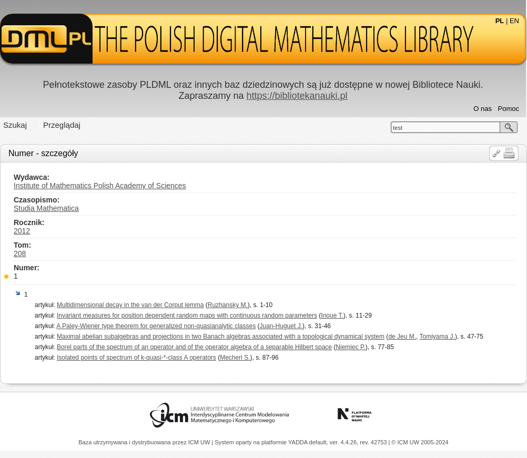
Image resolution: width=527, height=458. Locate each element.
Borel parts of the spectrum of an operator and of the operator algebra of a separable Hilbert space (194, 347)
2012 (22, 231)
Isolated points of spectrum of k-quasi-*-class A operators (136, 357)
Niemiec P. (350, 347)
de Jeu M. (402, 336)
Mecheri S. (235, 357)
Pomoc (508, 109)
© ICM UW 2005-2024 (419, 442)
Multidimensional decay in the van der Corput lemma (130, 305)
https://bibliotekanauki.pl (296, 95)
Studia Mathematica (46, 208)
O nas (482, 109)
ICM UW (200, 442)
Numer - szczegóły (43, 153)
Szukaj (15, 124)
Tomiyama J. (437, 336)
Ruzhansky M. (228, 305)
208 (20, 253)
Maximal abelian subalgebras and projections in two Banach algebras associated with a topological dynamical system (220, 336)
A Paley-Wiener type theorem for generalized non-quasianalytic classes (156, 326)
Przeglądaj (61, 124)
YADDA (298, 442)
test (397, 128)
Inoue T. (332, 315)
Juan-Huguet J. (281, 326)
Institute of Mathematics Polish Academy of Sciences (100, 185)
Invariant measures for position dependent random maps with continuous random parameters (187, 315)
